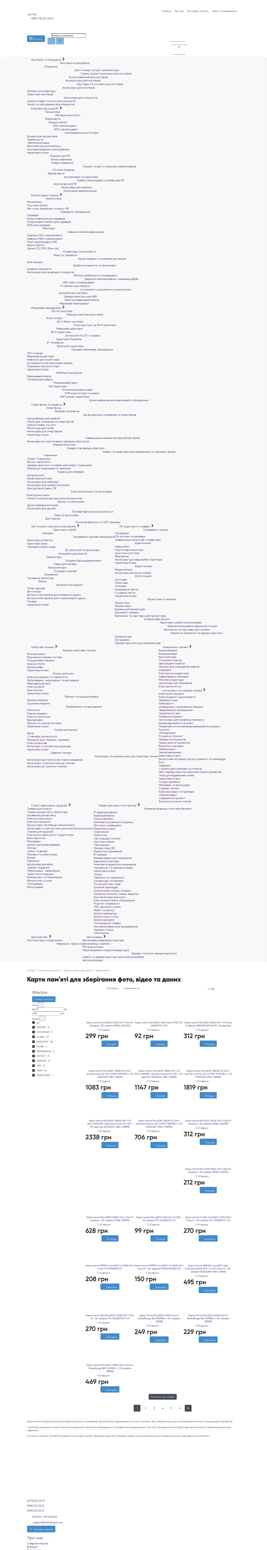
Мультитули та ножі (39, 880)
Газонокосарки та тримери (176, 791)
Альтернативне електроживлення (116, 926)
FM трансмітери (93, 947)
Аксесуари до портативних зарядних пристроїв (58, 441)
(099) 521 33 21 (35, 1510)
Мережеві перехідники (58, 303)
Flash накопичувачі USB (42, 242)
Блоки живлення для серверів (46, 218)
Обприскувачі (168, 795)
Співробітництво (37, 1543)
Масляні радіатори (171, 679)
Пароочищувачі (37, 713)
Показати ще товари (163, 1396)
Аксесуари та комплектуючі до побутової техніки (93, 756)
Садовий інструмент (172, 798)
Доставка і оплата (198, 11)
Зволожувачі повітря (172, 663)
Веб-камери (35, 262)
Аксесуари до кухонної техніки (47, 766)
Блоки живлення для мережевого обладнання (87, 400)
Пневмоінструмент (171, 716)
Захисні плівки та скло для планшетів (51, 101)
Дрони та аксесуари (56, 501)
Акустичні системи (127, 553)
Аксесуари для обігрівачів (175, 683)
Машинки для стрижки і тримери (48, 739)
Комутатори (44, 318)
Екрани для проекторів (130, 609)
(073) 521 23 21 (36, 1500)
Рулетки (164, 729)
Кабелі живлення (50, 162)
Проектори (122, 602)
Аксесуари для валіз (40, 864)
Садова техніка (169, 788)
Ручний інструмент (171, 736)
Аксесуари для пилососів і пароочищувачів (55, 759)
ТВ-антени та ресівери (130, 536)
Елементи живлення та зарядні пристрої (169, 633)
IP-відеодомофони (105, 812)
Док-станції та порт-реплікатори (73, 70)
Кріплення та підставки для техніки (162, 629)
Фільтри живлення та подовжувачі (72, 275)
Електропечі (35, 690)
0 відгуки (105, 1030)
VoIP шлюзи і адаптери (58, 396)
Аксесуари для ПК (52, 184)
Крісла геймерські (105, 913)
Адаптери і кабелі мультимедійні (158, 622)
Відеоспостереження (108, 851)
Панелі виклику (103, 818)
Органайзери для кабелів (43, 418)
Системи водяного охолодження (48, 149)
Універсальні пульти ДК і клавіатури (138, 539)
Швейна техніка (49, 752)
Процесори (43, 111)
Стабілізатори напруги (58, 286)
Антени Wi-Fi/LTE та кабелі (63, 335)
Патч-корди (35, 353)
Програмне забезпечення (62, 190)
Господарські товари (107, 923)
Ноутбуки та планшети (44, 59)
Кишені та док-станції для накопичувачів (81, 166)
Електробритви (37, 743)
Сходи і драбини (169, 781)
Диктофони (43, 518)
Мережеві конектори (40, 356)
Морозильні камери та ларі (44, 657)
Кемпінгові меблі (104, 919)
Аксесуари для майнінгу (59, 187)
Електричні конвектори (174, 673)
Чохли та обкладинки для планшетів (50, 104)
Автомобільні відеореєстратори (103, 940)
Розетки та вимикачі (107, 903)
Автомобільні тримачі (96, 943)
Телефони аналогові (40, 578)
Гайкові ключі (167, 749)
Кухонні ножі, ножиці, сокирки (112, 890)
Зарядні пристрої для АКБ (62, 296)
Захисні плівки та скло (41, 424)
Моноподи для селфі (40, 428)
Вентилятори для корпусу (44, 146)
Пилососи (33, 710)
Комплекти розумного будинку (113, 822)
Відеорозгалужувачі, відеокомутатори (166, 626)
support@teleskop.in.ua (47, 1522)
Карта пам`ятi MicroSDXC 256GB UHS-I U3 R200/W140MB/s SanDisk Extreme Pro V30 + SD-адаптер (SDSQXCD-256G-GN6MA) (110, 1123)
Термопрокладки (38, 142)
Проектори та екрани (145, 599)
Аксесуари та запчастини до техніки (51, 763)
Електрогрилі (35, 686)
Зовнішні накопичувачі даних (65, 231)
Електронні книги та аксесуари (69, 491)
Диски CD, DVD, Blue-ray (43, 248)
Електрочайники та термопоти (47, 677)
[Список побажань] (170, 28)
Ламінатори (44, 557)
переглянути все (38, 152)
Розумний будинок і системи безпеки (143, 808)
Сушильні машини (38, 703)
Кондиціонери (168, 653)
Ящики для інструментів (174, 742)
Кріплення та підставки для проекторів (140, 615)
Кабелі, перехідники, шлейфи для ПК (75, 180)
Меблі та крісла (104, 910)
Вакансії (32, 1546)
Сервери (33, 215)
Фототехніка (133, 576)
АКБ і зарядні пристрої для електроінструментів (190, 772)
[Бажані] (108, 1150)
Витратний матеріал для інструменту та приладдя (192, 759)
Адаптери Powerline (54, 339)
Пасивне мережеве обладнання (70, 349)
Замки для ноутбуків (40, 94)
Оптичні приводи (50, 169)
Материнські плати (53, 115)
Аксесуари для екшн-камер (133, 572)
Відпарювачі (35, 720)
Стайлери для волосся (42, 736)
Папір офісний (36, 588)
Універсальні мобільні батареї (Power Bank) (83, 438)
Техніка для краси (52, 729)
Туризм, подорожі (38, 867)
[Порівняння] (170, 33)
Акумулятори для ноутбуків (63, 80)
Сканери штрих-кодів (41, 546)
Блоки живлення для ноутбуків (67, 77)
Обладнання (167, 732)
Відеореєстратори (106, 861)
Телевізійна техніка (141, 529)
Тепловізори (35, 883)
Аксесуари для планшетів (62, 97)
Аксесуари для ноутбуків (61, 87)
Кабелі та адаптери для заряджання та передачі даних (101, 451)
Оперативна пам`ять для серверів (49, 221)
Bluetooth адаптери (55, 346)
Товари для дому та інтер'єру (115, 805)
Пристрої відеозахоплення (63, 299)
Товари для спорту (39, 808)
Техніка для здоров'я (40, 831)
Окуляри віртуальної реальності (70, 511)
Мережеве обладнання (44, 307)
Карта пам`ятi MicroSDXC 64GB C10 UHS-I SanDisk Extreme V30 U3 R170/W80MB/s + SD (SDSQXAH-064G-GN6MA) (159, 1123)
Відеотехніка (133, 566)
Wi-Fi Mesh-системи (55, 321)
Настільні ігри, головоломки (44, 940)
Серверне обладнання (58, 211)
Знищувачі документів (57, 553)
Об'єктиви (121, 582)
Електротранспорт (39, 818)
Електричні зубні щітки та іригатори (50, 834)
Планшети (42, 66)
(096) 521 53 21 (35, 1505)
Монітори (41, 228)
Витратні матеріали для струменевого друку (56, 598)
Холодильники (36, 654)
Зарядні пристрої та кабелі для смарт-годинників (59, 465)
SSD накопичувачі (51, 125)
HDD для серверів (38, 225)
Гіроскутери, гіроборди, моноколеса (50, 825)
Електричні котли (170, 686)
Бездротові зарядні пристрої (65, 448)
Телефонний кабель (40, 379)
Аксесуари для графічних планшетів (50, 272)
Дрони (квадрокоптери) (42, 505)
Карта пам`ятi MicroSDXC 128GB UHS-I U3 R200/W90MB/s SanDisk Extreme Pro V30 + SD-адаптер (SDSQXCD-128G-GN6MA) (159, 1074)
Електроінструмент (171, 693)
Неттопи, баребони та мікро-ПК (48, 208)
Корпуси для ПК (48, 155)
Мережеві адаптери (55, 328)
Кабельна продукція (54, 372)
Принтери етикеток (40, 540)
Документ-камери (127, 612)
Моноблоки (34, 202)
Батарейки (122, 639)
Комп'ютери (44, 198)
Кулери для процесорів (42, 136)
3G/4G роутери (49, 311)
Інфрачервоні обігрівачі (174, 676)
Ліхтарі (31, 848)
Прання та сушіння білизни (63, 696)
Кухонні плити (36, 663)
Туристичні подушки (40, 874)
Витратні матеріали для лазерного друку (54, 594)
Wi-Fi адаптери (49, 332)
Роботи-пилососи (38, 716)
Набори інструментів (172, 739)
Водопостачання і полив (175, 801)
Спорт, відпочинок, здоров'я (47, 805)
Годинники (42, 455)
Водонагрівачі (168, 650)
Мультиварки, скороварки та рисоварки (53, 680)
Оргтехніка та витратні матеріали (51, 526)
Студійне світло (125, 592)
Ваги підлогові (36, 838)
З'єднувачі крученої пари (43, 366)
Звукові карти (46, 173)
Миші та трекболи (52, 255)
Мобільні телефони (53, 411)
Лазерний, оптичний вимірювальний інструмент (189, 726)
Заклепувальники (170, 752)
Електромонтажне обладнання (114, 900)
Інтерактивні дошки (142, 619)
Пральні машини (37, 700)
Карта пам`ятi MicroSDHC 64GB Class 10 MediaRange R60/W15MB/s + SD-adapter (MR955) (208, 1318)
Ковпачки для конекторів (43, 359)
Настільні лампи (104, 841)
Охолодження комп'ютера (63, 132)
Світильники (101, 845)
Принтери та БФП (51, 529)
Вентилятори (167, 657)
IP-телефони (45, 342)
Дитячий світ (37, 937)
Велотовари (35, 887)
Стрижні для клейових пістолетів (180, 768)
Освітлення (101, 831)
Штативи (121, 579)
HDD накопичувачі (52, 129)
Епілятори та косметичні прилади (49, 746)
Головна (166, 11)
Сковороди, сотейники (109, 880)
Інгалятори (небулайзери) (43, 844)
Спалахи (120, 586)
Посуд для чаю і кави (107, 884)
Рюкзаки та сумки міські (42, 854)
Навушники (122, 546)
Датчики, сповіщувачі (107, 825)
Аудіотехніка (133, 543)
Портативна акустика (129, 549)
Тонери (32, 601)
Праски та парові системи (44, 723)
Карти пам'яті (35, 245)
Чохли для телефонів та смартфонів (50, 421)
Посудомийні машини (40, 660)
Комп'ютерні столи (106, 916)
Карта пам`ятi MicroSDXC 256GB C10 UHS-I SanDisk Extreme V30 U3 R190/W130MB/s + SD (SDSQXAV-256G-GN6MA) (208, 1074)
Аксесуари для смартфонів (44, 431)
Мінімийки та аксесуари (174, 785)
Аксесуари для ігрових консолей (48, 485)
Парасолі (33, 860)
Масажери (34, 841)
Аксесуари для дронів (41, 508)
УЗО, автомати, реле (107, 906)
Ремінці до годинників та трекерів (48, 468)
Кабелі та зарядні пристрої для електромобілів (113, 957)
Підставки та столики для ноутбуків (75, 84)
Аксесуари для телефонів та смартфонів (81, 414)
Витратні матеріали (55, 585)
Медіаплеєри (123, 569)
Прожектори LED (104, 848)
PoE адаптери (47, 386)
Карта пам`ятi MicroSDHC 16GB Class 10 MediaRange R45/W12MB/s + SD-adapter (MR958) (159, 1318)
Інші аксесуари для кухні (109, 897)
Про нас (179, 11)
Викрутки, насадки (171, 746)
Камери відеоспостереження (113, 858)
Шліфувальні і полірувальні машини (181, 706)
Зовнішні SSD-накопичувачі (44, 235)
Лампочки (100, 835)
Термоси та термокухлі (109, 877)
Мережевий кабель (39, 376)
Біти (161, 762)
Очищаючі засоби (52, 571)
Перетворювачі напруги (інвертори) (106, 950)
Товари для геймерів (55, 471)
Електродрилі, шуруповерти (177, 697)
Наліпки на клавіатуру (41, 91)
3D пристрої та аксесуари (63, 550)
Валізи (31, 857)
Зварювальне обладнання (176, 710)
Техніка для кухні (50, 673)
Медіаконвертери (52, 382)
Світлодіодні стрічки (107, 838)
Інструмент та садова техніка (181, 690)
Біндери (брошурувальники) (64, 560)
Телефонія (42, 574)
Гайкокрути (166, 703)
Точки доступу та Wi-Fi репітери (71, 325)
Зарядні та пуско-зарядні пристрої (130, 953)
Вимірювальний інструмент (176, 723)
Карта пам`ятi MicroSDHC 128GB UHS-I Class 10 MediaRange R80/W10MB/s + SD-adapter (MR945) (110, 1368)
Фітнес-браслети (38, 462)
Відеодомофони (104, 815)
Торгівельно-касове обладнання (71, 536)
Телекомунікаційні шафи (59, 389)
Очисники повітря (170, 660)
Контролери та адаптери (62, 177)
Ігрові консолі (35, 475)
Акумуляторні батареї (57, 293)
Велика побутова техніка (61, 650)
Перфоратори (168, 700)
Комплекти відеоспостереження (115, 864)
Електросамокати (39, 821)
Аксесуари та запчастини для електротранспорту (60, 828)
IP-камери (100, 854)
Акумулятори (123, 636)
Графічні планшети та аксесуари (71, 265)
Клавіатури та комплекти (61, 251)
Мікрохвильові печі (38, 683)
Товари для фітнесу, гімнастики (47, 812)
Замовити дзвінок (41, 1529)
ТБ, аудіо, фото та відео (133, 526)
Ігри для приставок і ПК (42, 488)
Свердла (164, 765)
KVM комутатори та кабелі (63, 393)
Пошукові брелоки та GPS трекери (73, 522)
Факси (36, 581)
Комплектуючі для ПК (43, 108)
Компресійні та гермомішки (44, 877)
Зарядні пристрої (51, 444)
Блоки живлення (49, 159)
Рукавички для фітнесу (41, 815)
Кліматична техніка (174, 647)
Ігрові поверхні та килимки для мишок (77, 258)
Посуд (98, 874)
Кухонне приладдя (106, 887)
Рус (34, 14)
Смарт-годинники (39, 458)
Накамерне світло (126, 589)
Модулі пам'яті (47, 122)
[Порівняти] (111, 1150)
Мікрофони (122, 556)
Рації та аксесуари (53, 515)
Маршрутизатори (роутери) (65, 314)
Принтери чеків (37, 543)
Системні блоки (37, 205)
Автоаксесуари (93, 960)
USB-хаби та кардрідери (61, 282)
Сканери (40, 533)
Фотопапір (34, 591)
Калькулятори (46, 567)
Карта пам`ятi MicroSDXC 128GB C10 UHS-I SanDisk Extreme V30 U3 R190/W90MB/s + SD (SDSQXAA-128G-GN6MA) (110, 1074)
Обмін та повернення (224, 11)
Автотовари (93, 937)
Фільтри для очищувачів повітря (179, 666)
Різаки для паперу (52, 564)
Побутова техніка (40, 647)
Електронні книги (38, 495)
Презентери (123, 606)
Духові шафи (35, 667)
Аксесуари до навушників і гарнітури (138, 559)
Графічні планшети (39, 269)
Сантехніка (101, 933)
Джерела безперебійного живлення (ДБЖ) (82, 279)
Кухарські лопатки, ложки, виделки (116, 893)
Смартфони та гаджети (45, 404)
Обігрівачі (165, 670)
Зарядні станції (103, 929)
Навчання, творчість (55, 943)
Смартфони (44, 407)
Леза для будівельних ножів (176, 775)
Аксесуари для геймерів (42, 481)
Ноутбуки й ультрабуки (58, 63)
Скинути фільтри (43, 999)
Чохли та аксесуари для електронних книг (55, 498)
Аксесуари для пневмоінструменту (181, 719)
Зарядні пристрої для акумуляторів (137, 643)
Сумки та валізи (37, 851)
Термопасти (35, 139)
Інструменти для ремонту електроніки (79, 289)
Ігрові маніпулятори (39, 478)
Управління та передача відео (113, 867)
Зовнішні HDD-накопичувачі (45, 238)
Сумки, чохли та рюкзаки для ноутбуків (79, 73)
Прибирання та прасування (64, 706)
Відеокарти (43, 118)
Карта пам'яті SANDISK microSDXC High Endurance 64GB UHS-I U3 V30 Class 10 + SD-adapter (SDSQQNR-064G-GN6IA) (208, 1268)
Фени (30, 733)
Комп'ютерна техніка (43, 195)
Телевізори (122, 533)
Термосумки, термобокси (43, 870)
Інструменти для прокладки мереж (50, 363)
